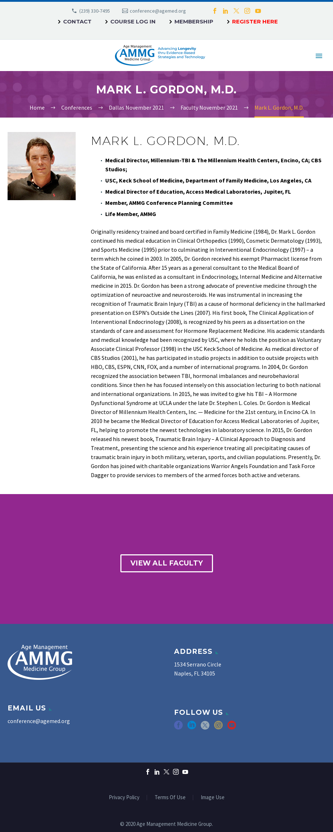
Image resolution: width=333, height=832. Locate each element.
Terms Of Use (170, 797)
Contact (77, 21)
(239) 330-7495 (94, 11)
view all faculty (166, 563)
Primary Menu (319, 56)
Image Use (213, 797)
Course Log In (133, 21)
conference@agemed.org (158, 11)
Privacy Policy (124, 797)
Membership (193, 21)
